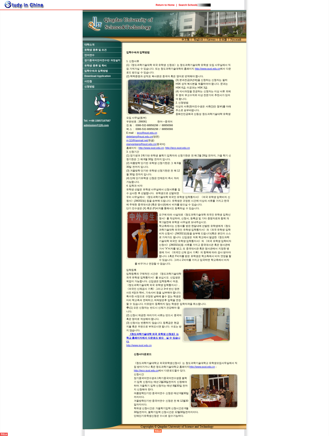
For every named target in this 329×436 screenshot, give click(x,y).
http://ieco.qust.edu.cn (177, 148)
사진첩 (88, 81)
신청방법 (89, 86)
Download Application (97, 76)
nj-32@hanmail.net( (137, 140)
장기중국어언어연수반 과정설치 (102, 60)
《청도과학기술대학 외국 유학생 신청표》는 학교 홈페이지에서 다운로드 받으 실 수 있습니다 (153, 338)
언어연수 (89, 55)
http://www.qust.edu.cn (207, 68)
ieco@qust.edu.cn (147, 132)
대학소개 (89, 44)
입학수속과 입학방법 (96, 70)
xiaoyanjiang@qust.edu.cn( (141, 144)
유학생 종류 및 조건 (95, 49)
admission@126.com (96, 125)
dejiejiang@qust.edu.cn (139, 136)
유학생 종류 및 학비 (95, 65)
